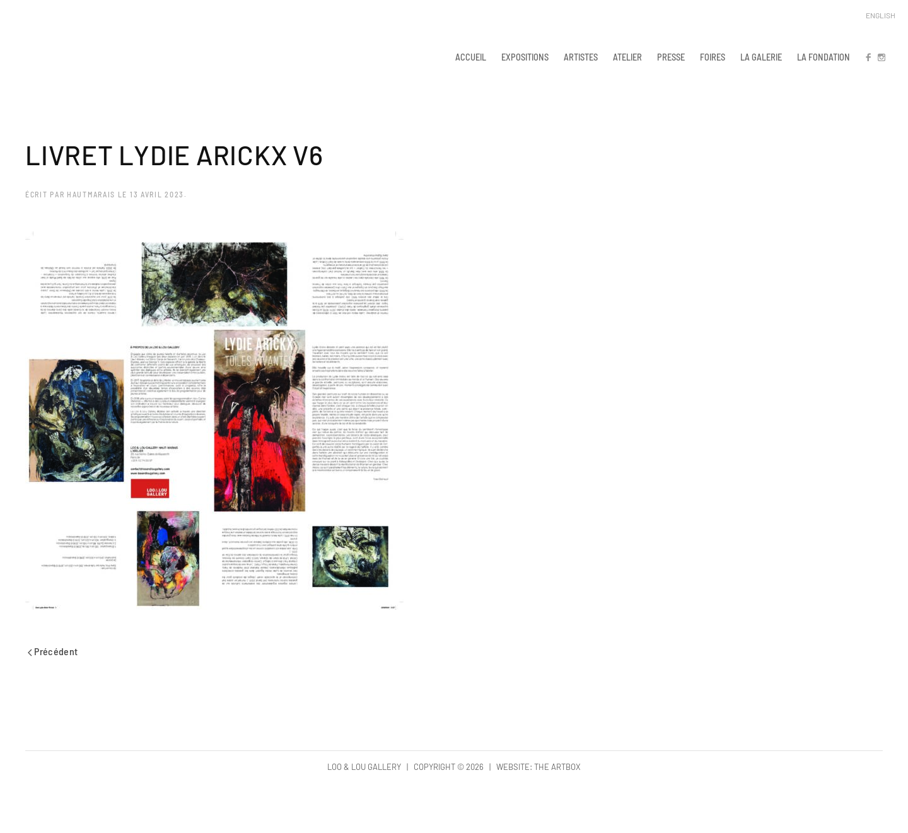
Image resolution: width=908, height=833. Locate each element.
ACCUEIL (470, 56)
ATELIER (627, 56)
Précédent (53, 651)
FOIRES (712, 56)
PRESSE (671, 56)
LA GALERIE (761, 56)
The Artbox (557, 767)
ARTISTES (581, 56)
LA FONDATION (823, 56)
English (880, 15)
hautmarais (91, 194)
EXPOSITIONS (525, 56)
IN (881, 56)
